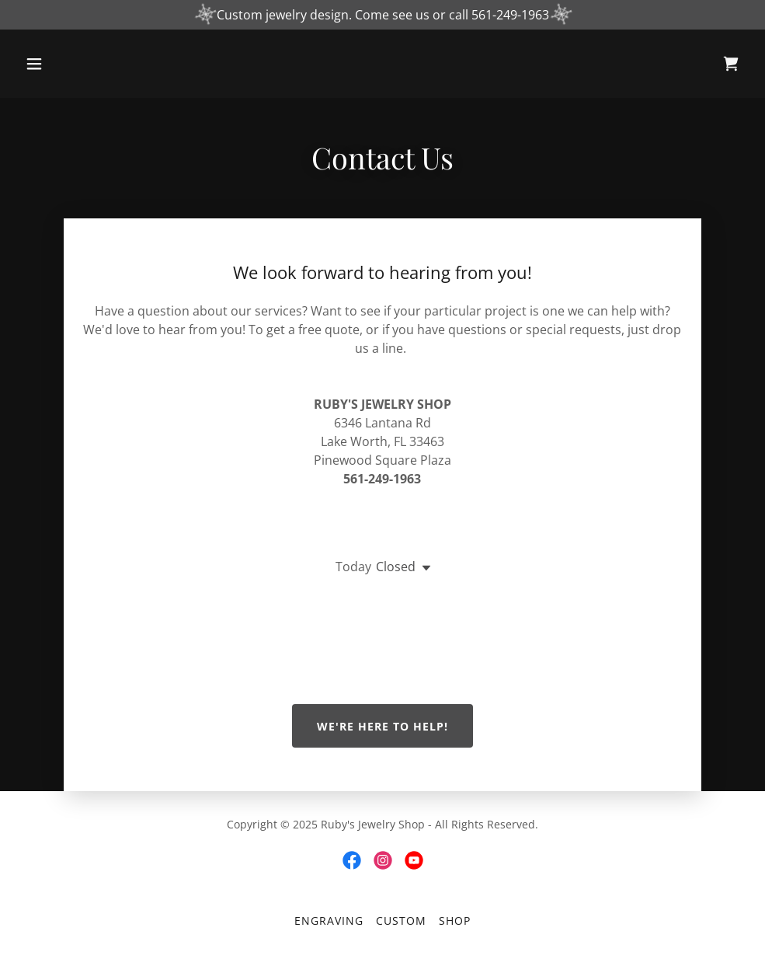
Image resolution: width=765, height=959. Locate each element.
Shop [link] (455, 920)
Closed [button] (396, 566)
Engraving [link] (328, 920)
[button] (73, 63)
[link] (730, 63)
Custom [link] (401, 920)
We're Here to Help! (382, 726)
